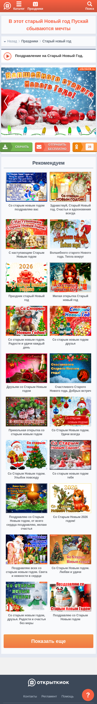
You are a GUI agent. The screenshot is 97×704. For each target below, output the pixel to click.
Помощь (68, 696)
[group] (48, 56)
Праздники (29, 41)
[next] (91, 101)
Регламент (49, 696)
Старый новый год (56, 41)
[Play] (7, 56)
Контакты (30, 696)
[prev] (6, 101)
